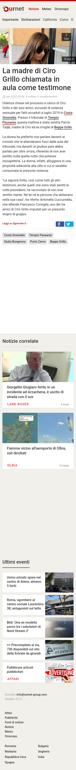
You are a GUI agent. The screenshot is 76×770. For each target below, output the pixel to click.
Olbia (12, 465)
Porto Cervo (38, 241)
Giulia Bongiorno (15, 241)
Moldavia (10, 751)
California (50, 20)
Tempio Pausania (40, 235)
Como (64, 20)
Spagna (9, 762)
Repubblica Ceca (15, 757)
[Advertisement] (38, 286)
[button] (60, 224)
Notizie (34, 9)
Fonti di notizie (14, 722)
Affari (13, 679)
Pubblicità (11, 717)
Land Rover (18, 404)
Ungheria (43, 751)
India (41, 757)
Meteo (46, 9)
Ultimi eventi (16, 562)
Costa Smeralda (14, 235)
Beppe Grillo (63, 127)
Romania (10, 746)
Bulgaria (43, 746)
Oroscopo (62, 9)
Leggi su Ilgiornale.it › (14, 223)
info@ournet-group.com (32, 694)
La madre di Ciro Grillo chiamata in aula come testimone (36, 79)
